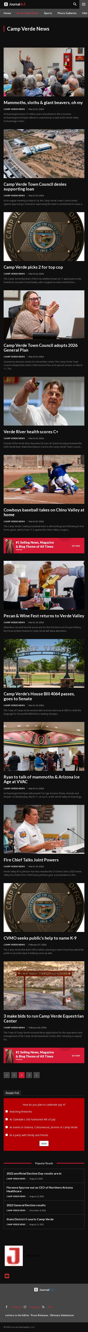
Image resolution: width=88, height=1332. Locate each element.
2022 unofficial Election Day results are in (34, 1173)
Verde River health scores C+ (31, 431)
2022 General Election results (26, 1205)
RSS (50, 1307)
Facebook (16, 1307)
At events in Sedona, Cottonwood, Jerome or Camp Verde (43, 1127)
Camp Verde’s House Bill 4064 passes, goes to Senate (39, 696)
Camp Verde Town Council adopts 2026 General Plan (40, 348)
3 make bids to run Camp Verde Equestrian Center (44, 1018)
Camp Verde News (14, 109)
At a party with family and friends (29, 1135)
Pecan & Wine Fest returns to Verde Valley (44, 615)
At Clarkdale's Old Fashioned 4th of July (32, 1119)
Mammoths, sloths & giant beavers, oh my (43, 102)
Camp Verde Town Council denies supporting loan (35, 186)
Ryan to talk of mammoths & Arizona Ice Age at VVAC (42, 779)
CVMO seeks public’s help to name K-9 (40, 937)
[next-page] (36, 1075)
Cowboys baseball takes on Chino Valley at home (44, 512)
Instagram (35, 1307)
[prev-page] (7, 1075)
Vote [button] (44, 1143)
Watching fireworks (21, 1111)
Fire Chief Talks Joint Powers (31, 859)
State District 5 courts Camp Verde (30, 1219)
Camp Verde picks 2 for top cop (33, 267)
